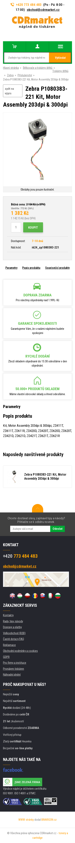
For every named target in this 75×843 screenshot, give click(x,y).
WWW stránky (26, 819)
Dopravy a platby (12, 627)
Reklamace (9, 645)
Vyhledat (60, 57)
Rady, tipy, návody (13, 621)
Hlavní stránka (11, 67)
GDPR (6, 657)
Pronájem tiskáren (13, 669)
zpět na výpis (9, 91)
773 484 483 (20, 556)
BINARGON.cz (49, 819)
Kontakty (8, 615)
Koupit (33, 227)
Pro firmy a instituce (14, 663)
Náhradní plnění (12, 674)
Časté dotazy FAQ (13, 639)
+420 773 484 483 (26, 5)
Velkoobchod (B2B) (14, 633)
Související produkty (57, 267)
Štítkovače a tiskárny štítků (37, 67)
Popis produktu (31, 267)
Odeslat (57, 529)
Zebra (10, 75)
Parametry (11, 267)
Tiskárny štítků (60, 71)
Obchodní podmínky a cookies (20, 651)
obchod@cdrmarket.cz (43, 10)
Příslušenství (25, 75)
